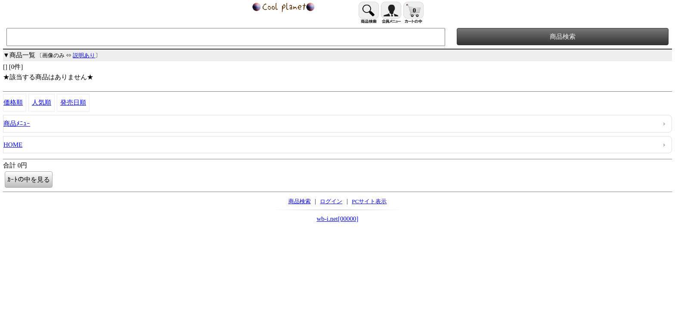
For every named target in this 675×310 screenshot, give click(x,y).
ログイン (331, 201)
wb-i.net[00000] (337, 218)
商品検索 (299, 201)
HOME (12, 144)
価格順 (13, 102)
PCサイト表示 (369, 201)
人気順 (41, 102)
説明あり (84, 55)
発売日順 (73, 102)
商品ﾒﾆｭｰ (16, 123)
